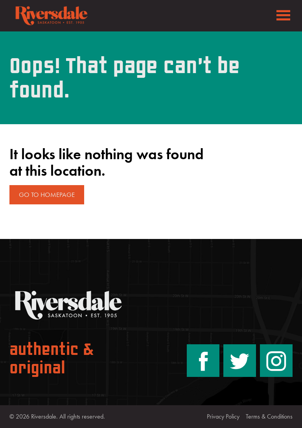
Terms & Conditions (269, 416)
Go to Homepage (47, 194)
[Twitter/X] (239, 360)
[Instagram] (276, 360)
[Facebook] (203, 360)
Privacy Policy (223, 416)
